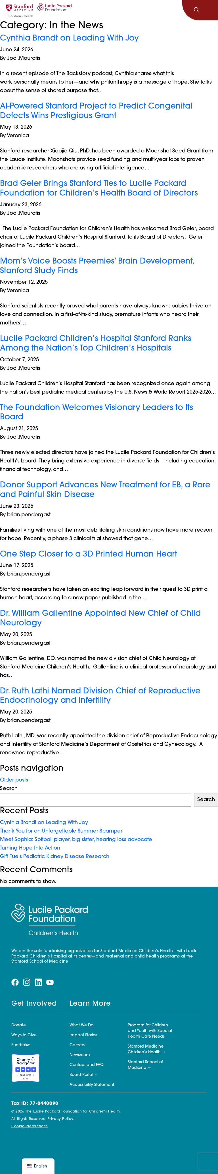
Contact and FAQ (87, 1065)
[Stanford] (19, 10)
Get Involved (34, 1004)
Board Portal (81, 1075)
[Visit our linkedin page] (38, 982)
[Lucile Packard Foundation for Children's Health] (54, 10)
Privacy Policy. (61, 1119)
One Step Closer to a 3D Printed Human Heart (88, 555)
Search (9, 788)
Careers (77, 1045)
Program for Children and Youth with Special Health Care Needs (150, 1031)
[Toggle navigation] (209, 10)
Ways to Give (24, 1035)
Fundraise (20, 1045)
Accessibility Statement (92, 1085)
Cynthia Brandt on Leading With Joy (69, 39)
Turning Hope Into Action (31, 848)
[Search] (196, 10)
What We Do (81, 1025)
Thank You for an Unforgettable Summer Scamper (62, 831)
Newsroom (80, 1055)
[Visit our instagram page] (26, 982)
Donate (18, 1025)
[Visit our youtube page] (50, 982)
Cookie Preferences (29, 1126)
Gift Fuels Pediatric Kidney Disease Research (54, 856)
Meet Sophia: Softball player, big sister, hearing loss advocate (76, 839)
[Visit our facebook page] (15, 982)
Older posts (14, 780)
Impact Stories (83, 1035)
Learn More (90, 1004)
